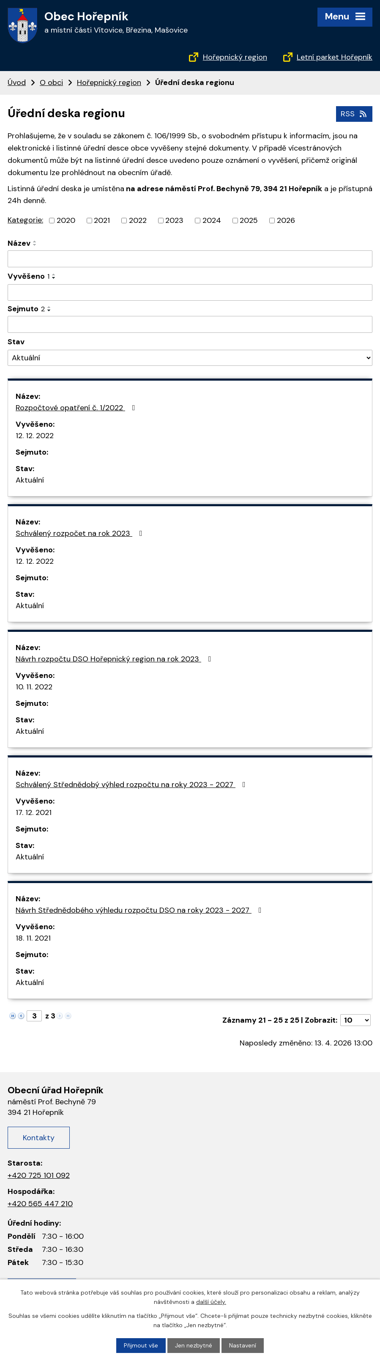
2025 (249, 220)
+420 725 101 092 (39, 1175)
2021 (102, 220)
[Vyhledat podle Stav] (190, 358)
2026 (286, 220)
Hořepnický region (235, 57)
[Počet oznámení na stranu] (355, 1020)
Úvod (17, 82)
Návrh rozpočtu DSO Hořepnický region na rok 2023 (115, 659)
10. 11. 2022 (34, 687)
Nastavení (242, 1345)
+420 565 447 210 (40, 1204)
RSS (354, 114)
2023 (174, 220)
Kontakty (39, 1138)
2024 (211, 220)
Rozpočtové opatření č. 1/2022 (77, 408)
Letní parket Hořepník (334, 57)
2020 (66, 220)
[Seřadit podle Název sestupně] (35, 245)
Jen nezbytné (193, 1345)
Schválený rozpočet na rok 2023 (81, 533)
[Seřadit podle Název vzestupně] (35, 241)
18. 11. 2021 (33, 938)
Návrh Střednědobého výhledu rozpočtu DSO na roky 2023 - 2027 (140, 910)
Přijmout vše (141, 1345)
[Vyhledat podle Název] (190, 258)
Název (19, 243)
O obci (51, 82)
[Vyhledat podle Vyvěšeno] (190, 292)
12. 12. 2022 (35, 436)
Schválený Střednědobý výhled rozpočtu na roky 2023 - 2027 (132, 784)
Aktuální (30, 480)
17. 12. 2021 (34, 812)
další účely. (211, 1302)
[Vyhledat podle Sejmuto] (190, 324)
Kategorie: (25, 220)
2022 (138, 220)
